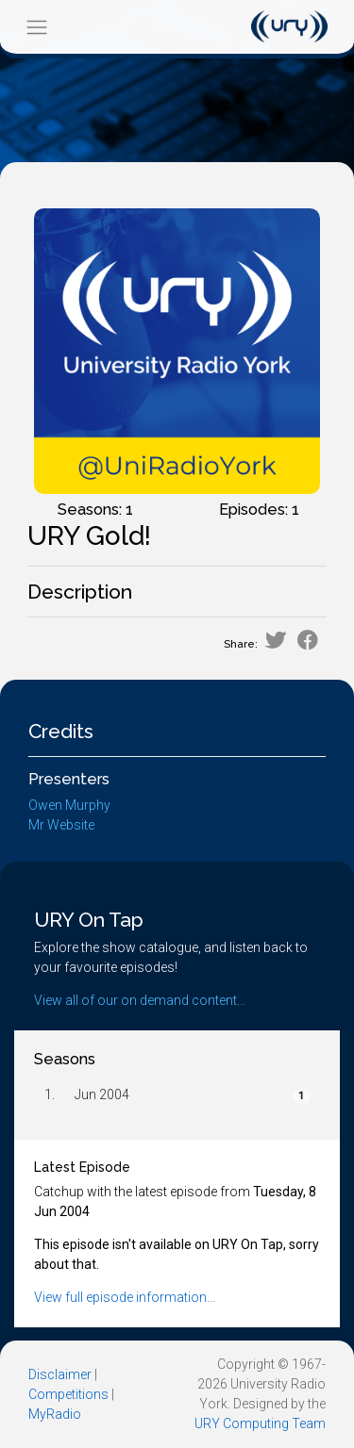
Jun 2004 (102, 1094)
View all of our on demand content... (139, 1000)
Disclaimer (60, 1374)
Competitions (68, 1394)
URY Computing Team (260, 1423)
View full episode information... (124, 1297)
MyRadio (54, 1414)
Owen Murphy (69, 805)
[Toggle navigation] (36, 26)
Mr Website (61, 824)
